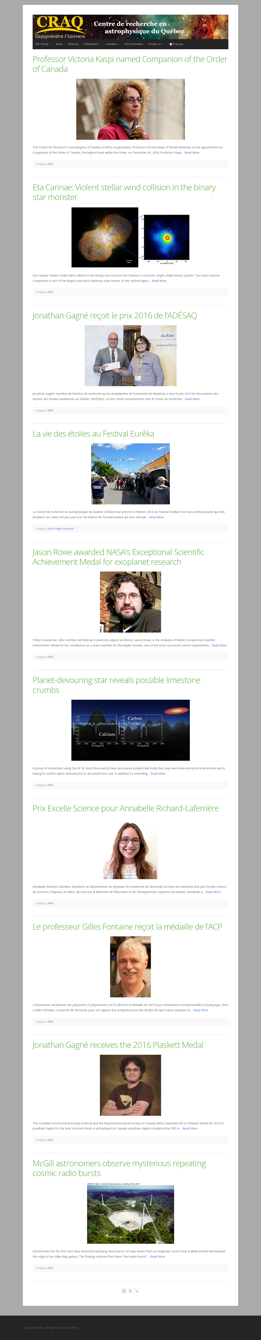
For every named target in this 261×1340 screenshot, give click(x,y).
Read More (192, 152)
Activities (111, 44)
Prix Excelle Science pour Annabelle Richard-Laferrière (126, 808)
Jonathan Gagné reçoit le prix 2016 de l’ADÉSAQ (115, 315)
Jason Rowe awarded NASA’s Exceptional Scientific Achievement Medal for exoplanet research (118, 556)
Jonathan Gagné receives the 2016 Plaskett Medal (118, 1044)
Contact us (154, 44)
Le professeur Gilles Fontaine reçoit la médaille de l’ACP (127, 926)
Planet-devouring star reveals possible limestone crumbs (116, 684)
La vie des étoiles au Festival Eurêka (93, 433)
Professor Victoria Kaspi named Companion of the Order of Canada (130, 63)
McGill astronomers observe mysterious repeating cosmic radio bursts (119, 1167)
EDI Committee (134, 44)
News (59, 44)
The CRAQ (41, 44)
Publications (91, 44)
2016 (50, 164)
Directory (73, 44)
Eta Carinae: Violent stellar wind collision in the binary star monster (124, 191)
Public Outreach (64, 528)
